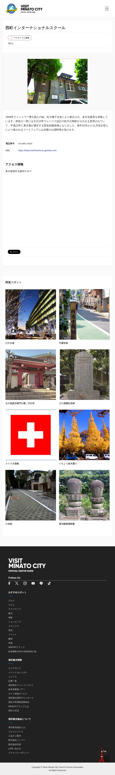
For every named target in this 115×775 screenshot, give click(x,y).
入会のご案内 (14, 736)
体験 (10, 617)
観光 (10, 613)
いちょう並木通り (68, 463)
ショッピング (14, 622)
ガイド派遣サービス (17, 693)
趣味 (10, 639)
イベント (12, 634)
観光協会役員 (14, 744)
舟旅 (10, 643)
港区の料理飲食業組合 (18, 702)
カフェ (11, 605)
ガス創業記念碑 (67, 403)
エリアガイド (14, 668)
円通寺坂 (63, 343)
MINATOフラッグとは (18, 706)
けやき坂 (9, 343)
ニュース (12, 676)
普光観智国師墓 (67, 524)
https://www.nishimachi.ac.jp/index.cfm (37, 150)
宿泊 (10, 630)
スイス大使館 (12, 463)
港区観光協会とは (16, 727)
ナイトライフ (14, 609)
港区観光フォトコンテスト (21, 685)
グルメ (11, 600)
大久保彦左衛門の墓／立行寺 (20, 403)
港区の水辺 (13, 710)
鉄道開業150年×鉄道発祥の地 (22, 651)
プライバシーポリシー (18, 753)
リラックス (13, 626)
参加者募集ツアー (16, 689)
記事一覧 (12, 681)
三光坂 (8, 524)
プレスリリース (15, 731)
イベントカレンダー (17, 672)
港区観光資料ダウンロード (21, 698)
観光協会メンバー (16, 740)
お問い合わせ (14, 748)
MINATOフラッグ (16, 647)
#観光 (10, 43)
